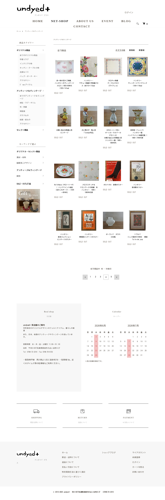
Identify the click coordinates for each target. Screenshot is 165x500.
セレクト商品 (22, 130)
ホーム (19, 31)
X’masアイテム (26, 85)
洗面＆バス (24, 72)
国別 (18, 176)
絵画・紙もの (25, 120)
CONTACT (82, 26)
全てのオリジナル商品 (28, 55)
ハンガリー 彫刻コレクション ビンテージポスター (64, 236)
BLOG (126, 21)
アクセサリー (25, 80)
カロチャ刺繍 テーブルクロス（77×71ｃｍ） (114, 83)
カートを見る (140, 467)
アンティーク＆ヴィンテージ (36, 31)
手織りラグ (24, 59)
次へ (116, 277)
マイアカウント (141, 452)
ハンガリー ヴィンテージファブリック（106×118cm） (137, 83)
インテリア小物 (26, 63)
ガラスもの (24, 115)
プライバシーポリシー (80, 477)
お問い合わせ (140, 472)
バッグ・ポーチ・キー (28, 76)
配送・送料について (78, 457)
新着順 (141, 50)
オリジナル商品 (23, 50)
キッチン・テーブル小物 (29, 68)
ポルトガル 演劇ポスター (113, 184)
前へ (86, 277)
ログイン (129, 12)
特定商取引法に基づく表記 (82, 472)
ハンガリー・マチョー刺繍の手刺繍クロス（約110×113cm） (88, 83)
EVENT (107, 21)
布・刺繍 (23, 107)
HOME (38, 21)
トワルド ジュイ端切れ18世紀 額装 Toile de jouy (138, 236)
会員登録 (138, 457)
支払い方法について (78, 467)
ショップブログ (114, 452)
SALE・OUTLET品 (24, 184)
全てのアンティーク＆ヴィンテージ (32, 97)
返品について (75, 462)
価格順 (132, 50)
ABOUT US (85, 21)
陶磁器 (22, 111)
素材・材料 (21, 157)
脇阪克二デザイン (24, 163)
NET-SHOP (59, 21)
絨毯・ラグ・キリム (28, 103)
